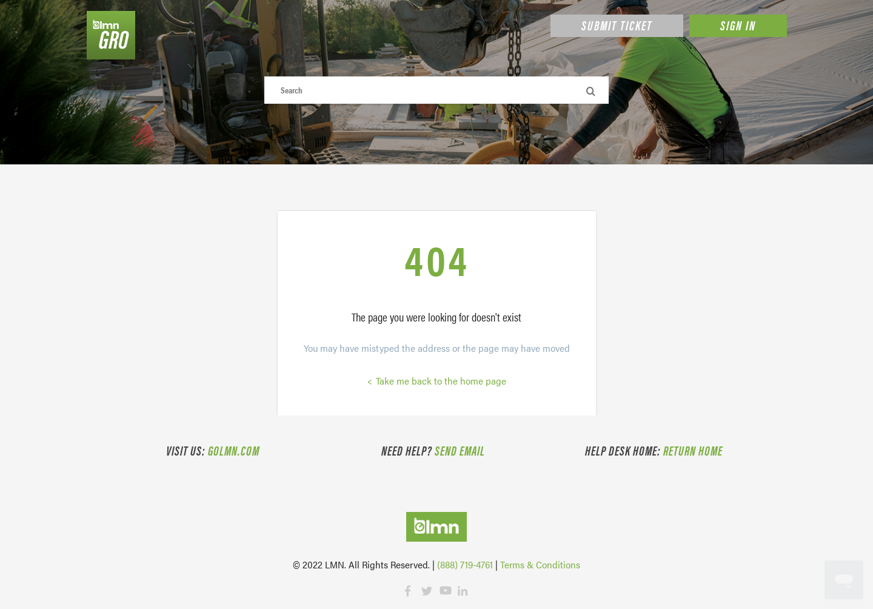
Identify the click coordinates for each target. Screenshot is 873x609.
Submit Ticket (616, 25)
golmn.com (233, 450)
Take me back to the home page (439, 381)
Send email (460, 450)
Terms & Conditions (540, 564)
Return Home (693, 450)
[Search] (436, 90)
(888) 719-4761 (465, 564)
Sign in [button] (738, 25)
